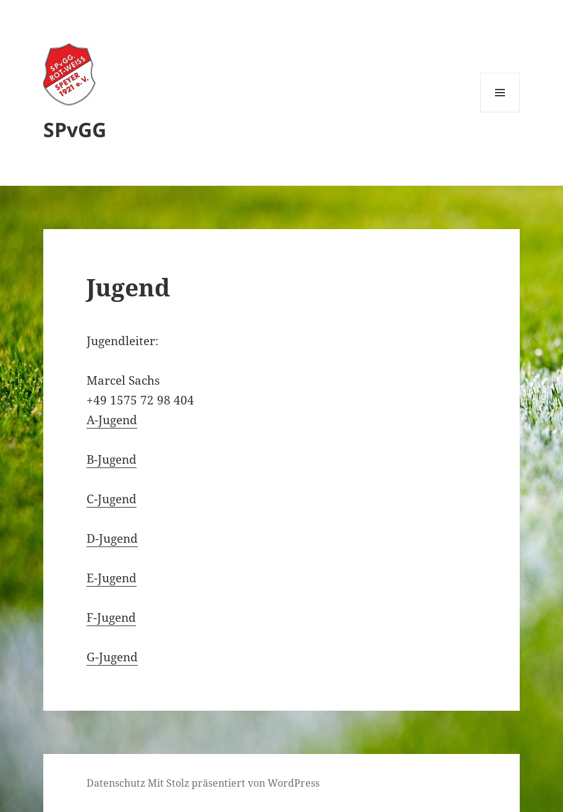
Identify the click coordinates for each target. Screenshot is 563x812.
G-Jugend (112, 657)
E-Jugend (112, 578)
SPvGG (74, 129)
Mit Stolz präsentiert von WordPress (234, 783)
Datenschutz (116, 783)
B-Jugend (112, 459)
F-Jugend (111, 617)
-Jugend (116, 538)
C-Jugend (112, 499)
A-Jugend (112, 420)
